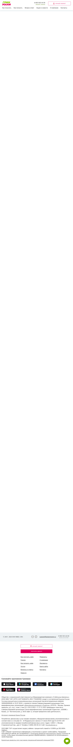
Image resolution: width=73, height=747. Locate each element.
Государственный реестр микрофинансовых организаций (21, 701)
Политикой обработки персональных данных (46, 733)
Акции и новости (42, 8)
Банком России (64, 699)
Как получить (6, 8)
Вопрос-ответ (29, 8)
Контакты (64, 8)
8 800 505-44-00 (39, 3)
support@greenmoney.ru (48, 637)
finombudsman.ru (51, 725)
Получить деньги (36, 651)
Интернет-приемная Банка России (13, 715)
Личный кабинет (59, 3)
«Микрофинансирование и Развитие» (37, 705)
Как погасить (18, 8)
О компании (54, 8)
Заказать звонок (40, 4)
